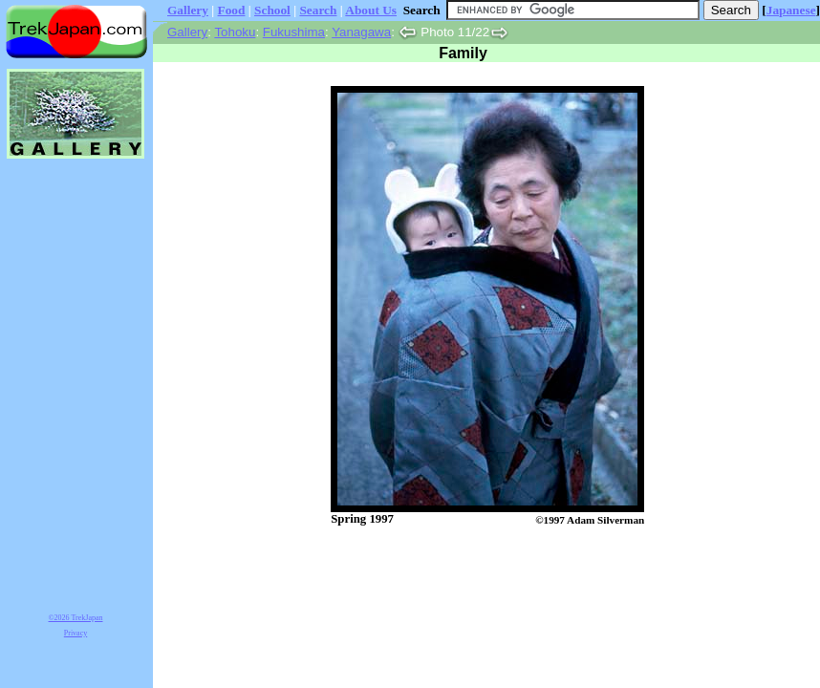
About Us (371, 10)
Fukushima (294, 32)
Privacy (75, 633)
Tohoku (234, 32)
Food (232, 10)
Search (317, 10)
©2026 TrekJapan (76, 617)
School (272, 10)
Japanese (791, 10)
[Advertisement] (467, 576)
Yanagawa (361, 32)
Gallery (187, 10)
